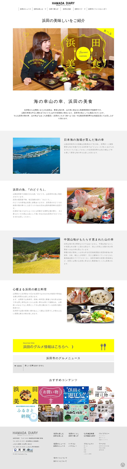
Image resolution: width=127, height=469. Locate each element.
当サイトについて (60, 461)
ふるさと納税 (87, 454)
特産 (85, 452)
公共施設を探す (90, 436)
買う (85, 448)
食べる (86, 446)
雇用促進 (101, 450)
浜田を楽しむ (40, 9)
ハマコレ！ (73, 446)
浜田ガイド (80, 9)
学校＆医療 (102, 448)
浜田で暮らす (54, 9)
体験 (85, 450)
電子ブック (102, 437)
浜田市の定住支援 (104, 446)
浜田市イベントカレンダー (97, 9)
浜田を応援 (67, 9)
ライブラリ (102, 436)
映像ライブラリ (103, 439)
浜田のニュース (25, 9)
